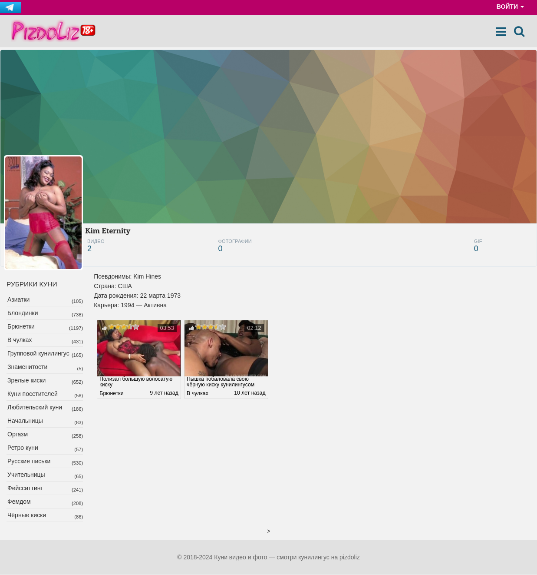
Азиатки (18, 299)
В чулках (19, 340)
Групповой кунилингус (38, 353)
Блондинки (22, 313)
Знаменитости (27, 367)
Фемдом (19, 502)
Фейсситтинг (25, 488)
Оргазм (17, 434)
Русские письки (28, 461)
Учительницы (26, 475)
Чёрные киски (26, 515)
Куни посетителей (32, 394)
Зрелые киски (26, 380)
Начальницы (25, 421)
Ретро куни (22, 448)
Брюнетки (21, 326)
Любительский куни (34, 407)
